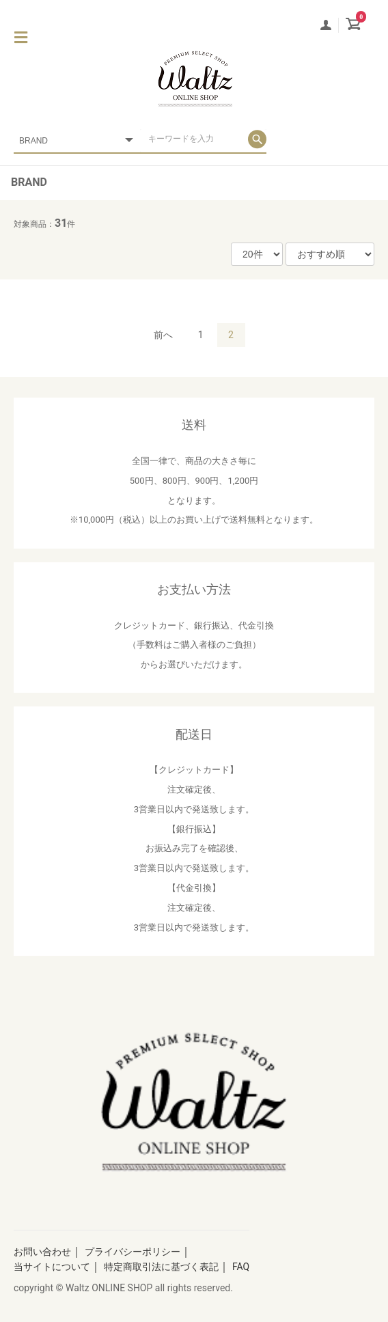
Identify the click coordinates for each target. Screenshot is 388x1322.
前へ (163, 334)
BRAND (29, 182)
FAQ (240, 1266)
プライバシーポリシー (132, 1251)
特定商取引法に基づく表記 (161, 1266)
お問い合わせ (42, 1251)
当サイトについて (52, 1266)
